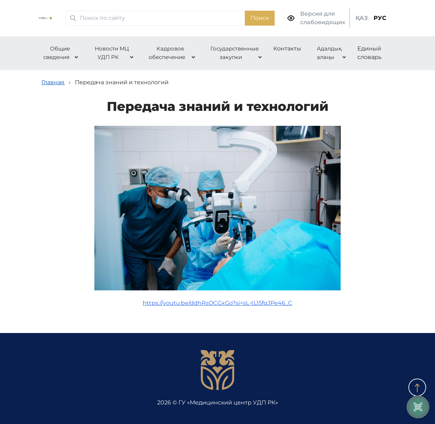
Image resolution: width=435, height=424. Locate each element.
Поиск (259, 18)
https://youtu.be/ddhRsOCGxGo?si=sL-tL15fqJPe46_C (217, 303)
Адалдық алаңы (329, 52)
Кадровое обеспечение (167, 52)
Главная (53, 82)
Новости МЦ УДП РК (112, 52)
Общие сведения (56, 52)
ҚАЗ (362, 18)
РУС (380, 18)
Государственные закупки (234, 52)
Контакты (287, 48)
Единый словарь (369, 52)
